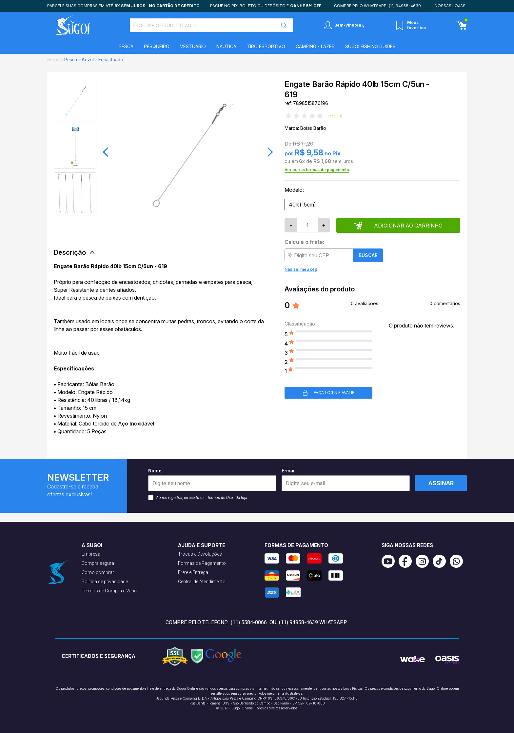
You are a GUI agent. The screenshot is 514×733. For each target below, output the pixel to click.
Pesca (126, 46)
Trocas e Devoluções (200, 554)
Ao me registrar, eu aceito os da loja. (198, 497)
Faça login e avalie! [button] (328, 392)
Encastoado (110, 59)
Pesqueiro (156, 46)
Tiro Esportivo (266, 46)
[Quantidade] (307, 225)
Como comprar (98, 572)
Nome (212, 479)
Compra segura (98, 563)
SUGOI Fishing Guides (370, 46)
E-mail (346, 479)
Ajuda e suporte (201, 545)
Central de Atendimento (202, 581)
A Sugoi (92, 545)
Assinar (441, 483)
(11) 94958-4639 (405, 5)
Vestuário (193, 46)
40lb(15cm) (302, 204)
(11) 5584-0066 (249, 622)
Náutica (226, 46)
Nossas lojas (450, 5)
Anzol (88, 59)
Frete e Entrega (193, 572)
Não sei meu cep (301, 269)
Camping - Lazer (315, 46)
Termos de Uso (220, 497)
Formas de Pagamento (202, 563)
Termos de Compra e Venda (110, 590)
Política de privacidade (105, 581)
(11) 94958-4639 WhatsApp (313, 622)
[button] (105, 152)
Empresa (91, 554)
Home (53, 59)
